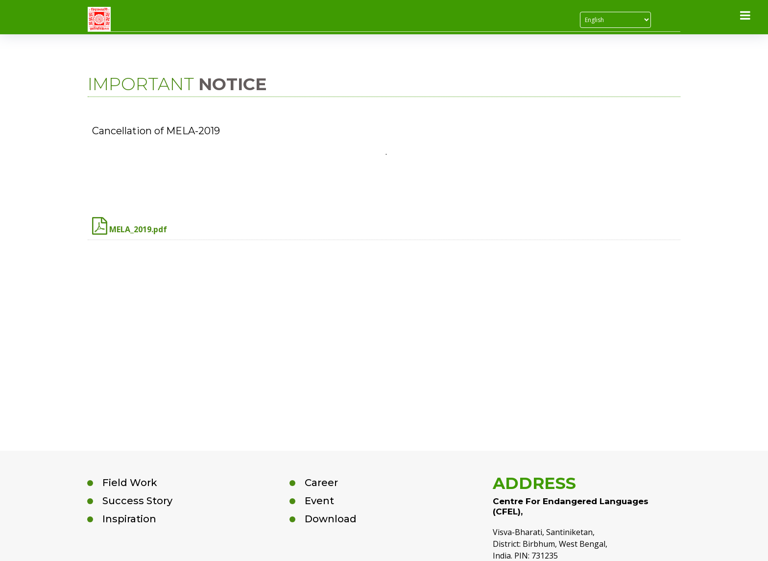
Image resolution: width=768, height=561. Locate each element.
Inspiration (129, 519)
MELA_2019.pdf (129, 226)
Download (331, 519)
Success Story (137, 501)
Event (319, 501)
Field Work (129, 482)
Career (321, 482)
